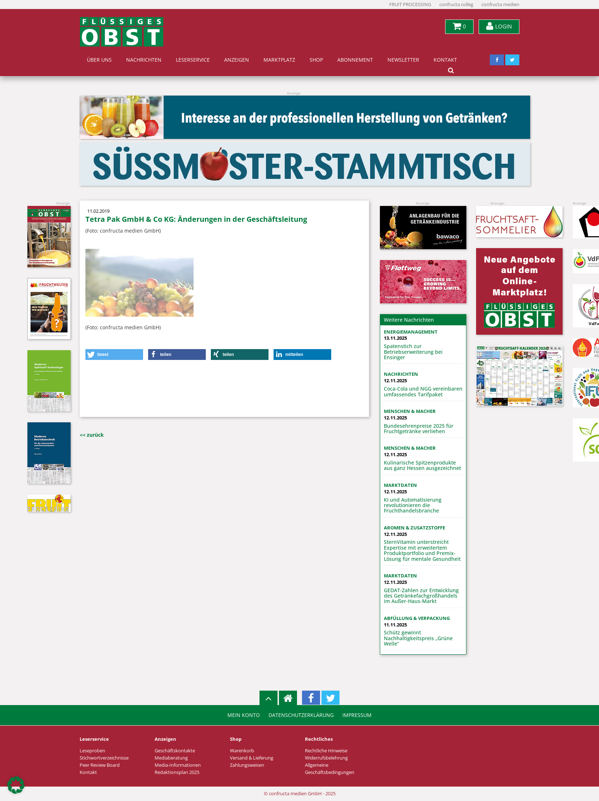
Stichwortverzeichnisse (104, 758)
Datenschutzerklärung (301, 715)
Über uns (99, 60)
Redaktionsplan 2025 (177, 772)
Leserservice (193, 60)
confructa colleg (456, 4)
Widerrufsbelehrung (326, 758)
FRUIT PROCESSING (410, 4)
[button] (114, 354)
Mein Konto (243, 715)
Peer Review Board (100, 765)
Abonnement (355, 60)
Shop (316, 60)
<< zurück (92, 434)
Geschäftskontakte (175, 751)
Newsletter (403, 60)
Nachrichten (143, 60)
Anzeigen (236, 60)
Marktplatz (279, 60)
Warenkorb (242, 751)
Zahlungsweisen (247, 765)
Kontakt (445, 60)
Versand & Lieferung (251, 758)
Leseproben (92, 751)
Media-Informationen (178, 765)
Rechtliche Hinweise (326, 751)
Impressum (357, 715)
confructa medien (500, 4)
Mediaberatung (171, 758)
